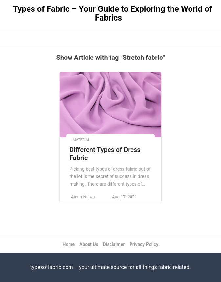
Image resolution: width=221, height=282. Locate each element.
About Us (88, 244)
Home (69, 244)
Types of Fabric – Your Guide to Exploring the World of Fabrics (112, 13)
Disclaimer (114, 244)
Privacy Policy (144, 244)
